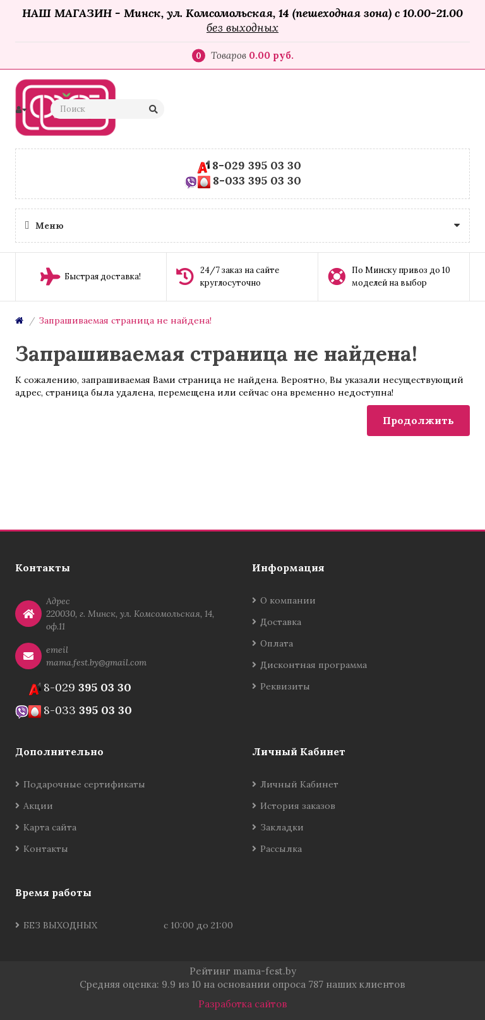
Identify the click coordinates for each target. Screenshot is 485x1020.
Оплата (276, 643)
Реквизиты (285, 686)
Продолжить (418, 420)
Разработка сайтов (242, 1004)
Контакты (45, 848)
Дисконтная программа (313, 665)
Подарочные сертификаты (84, 784)
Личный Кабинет (299, 784)
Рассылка (281, 848)
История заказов (297, 805)
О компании (288, 600)
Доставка (280, 622)
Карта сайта (49, 827)
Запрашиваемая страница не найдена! (125, 320)
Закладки (282, 827)
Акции (38, 805)
